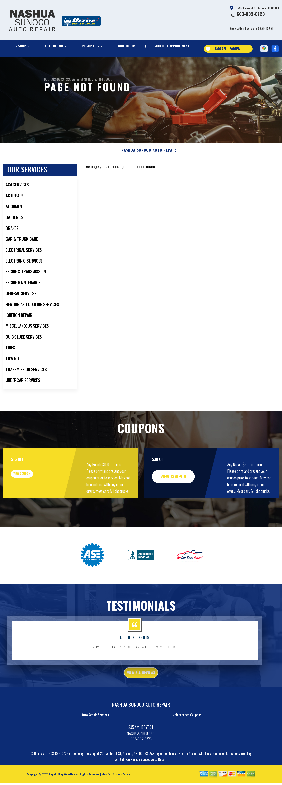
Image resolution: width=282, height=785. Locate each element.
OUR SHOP (19, 46)
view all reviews (141, 688)
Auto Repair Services (95, 732)
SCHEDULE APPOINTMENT (172, 46)
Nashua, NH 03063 (100, 79)
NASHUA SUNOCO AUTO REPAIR (148, 165)
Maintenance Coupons (186, 732)
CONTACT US (127, 46)
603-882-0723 (251, 13)
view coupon (32, 491)
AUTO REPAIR (54, 46)
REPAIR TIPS (90, 46)
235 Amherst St (76, 79)
